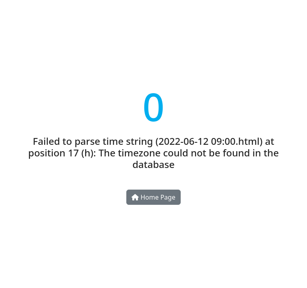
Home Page (153, 197)
